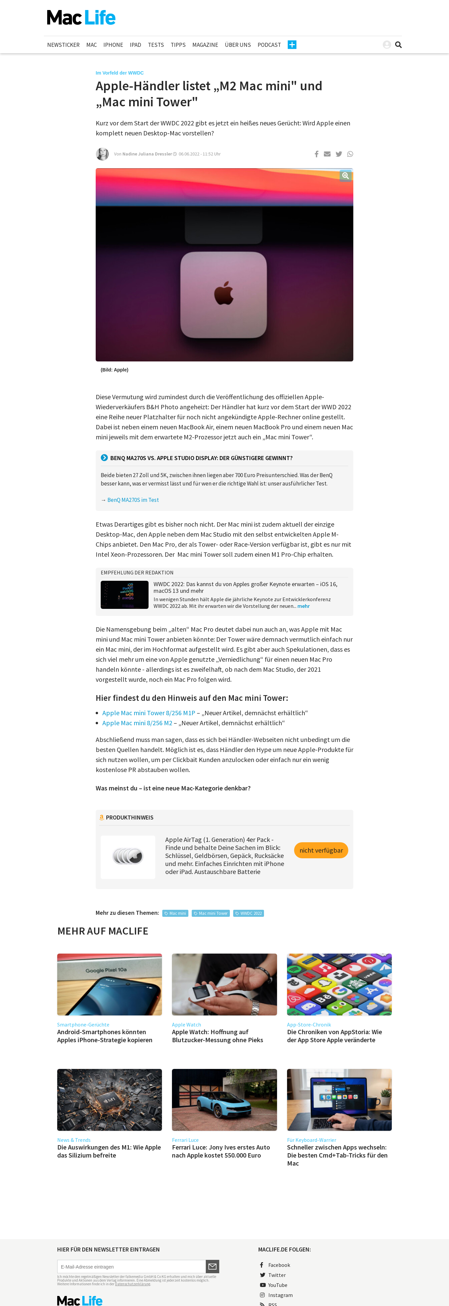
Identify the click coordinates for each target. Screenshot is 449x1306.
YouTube (273, 1285)
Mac (91, 44)
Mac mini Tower (213, 913)
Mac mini (178, 913)
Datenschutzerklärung (132, 1284)
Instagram (276, 1295)
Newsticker (63, 44)
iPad (135, 44)
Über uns (238, 44)
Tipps (178, 44)
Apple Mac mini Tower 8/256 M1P (148, 713)
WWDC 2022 (251, 913)
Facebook (275, 1265)
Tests (156, 44)
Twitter (273, 1275)
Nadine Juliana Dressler (147, 154)
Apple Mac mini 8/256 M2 (137, 723)
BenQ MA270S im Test (133, 500)
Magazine (205, 44)
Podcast (269, 44)
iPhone (113, 44)
